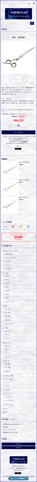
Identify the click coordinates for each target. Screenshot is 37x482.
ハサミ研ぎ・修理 (8, 375)
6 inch (7, 287)
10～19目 (8, 309)
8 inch (7, 298)
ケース (7, 382)
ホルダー (7, 389)
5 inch (7, 279)
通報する (18, 146)
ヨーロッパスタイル (11, 257)
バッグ (7, 386)
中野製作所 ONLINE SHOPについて (13, 424)
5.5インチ (8, 349)
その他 (5, 408)
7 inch (7, 294)
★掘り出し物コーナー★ (10, 251)
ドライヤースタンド (8, 405)
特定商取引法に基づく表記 (10, 432)
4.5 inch (7, 276)
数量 (18, 125)
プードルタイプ (9, 397)
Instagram (19, 447)
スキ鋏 (5, 306)
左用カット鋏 (7, 342)
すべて (5, 226)
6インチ (7, 334)
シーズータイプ (9, 400)
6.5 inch (7, 290)
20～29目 (8, 312)
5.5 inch (7, 283)
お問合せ (5, 427)
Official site (18, 444)
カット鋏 (5, 273)
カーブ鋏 (5, 328)
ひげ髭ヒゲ (8, 261)
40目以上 (8, 320)
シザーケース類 (7, 379)
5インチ (7, 331)
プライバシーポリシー (9, 429)
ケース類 (7, 268)
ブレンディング (9, 301)
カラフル (7, 265)
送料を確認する (24, 141)
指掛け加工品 (9, 254)
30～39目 (8, 316)
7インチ (7, 338)
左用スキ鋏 (6, 361)
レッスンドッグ (7, 394)
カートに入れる (18, 132)
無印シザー (6, 412)
